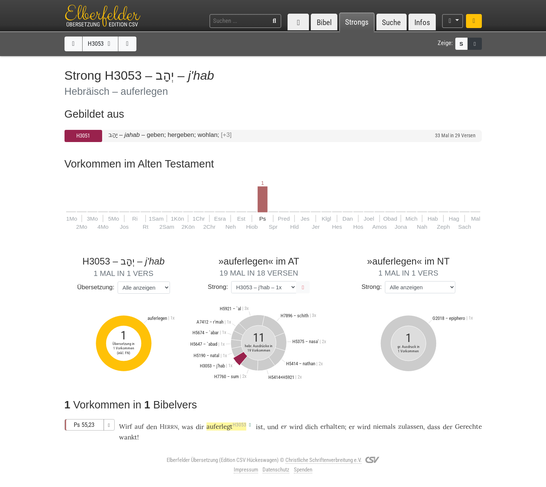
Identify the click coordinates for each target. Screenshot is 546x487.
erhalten (332, 426)
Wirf (125, 426)
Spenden (303, 469)
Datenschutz (275, 469)
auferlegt (226, 426)
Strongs (357, 22)
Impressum (246, 469)
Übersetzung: (95, 287)
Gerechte (468, 426)
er (284, 426)
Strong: (218, 286)
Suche (391, 22)
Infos (422, 22)
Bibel (324, 22)
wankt (128, 437)
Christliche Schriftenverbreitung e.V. (323, 460)
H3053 (100, 43)
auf (139, 426)
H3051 (83, 135)
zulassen (410, 426)
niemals (384, 426)
